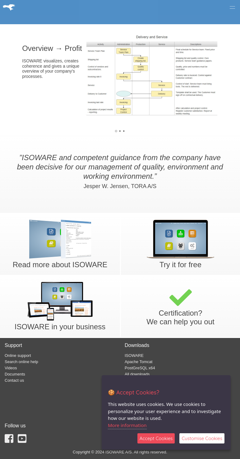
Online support (18, 355)
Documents (15, 374)
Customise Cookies (202, 438)
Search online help (21, 361)
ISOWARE (134, 355)
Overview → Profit (52, 48)
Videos (11, 368)
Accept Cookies (156, 438)
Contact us (14, 380)
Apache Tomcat (138, 361)
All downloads (137, 374)
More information (127, 425)
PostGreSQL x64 (140, 368)
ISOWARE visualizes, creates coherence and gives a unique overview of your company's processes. (50, 69)
